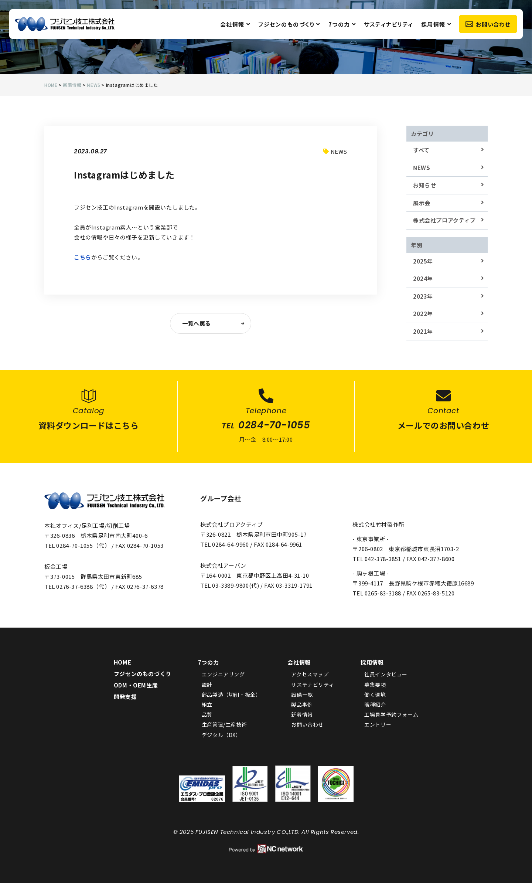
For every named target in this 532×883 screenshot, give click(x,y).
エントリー (377, 724)
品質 (207, 714)
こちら (82, 257)
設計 (207, 684)
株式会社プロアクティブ (444, 220)
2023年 (423, 296)
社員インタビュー (385, 674)
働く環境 (375, 694)
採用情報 (436, 24)
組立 (207, 704)
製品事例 (302, 704)
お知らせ (424, 185)
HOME (122, 662)
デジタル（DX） (221, 734)
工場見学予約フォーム (391, 714)
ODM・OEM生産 (136, 685)
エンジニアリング (223, 674)
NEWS (421, 167)
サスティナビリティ (388, 24)
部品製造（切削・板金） (231, 694)
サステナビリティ (312, 684)
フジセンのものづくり (289, 24)
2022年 (423, 313)
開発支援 (125, 696)
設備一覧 (302, 694)
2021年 (423, 331)
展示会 (421, 203)
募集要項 (375, 684)
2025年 (423, 261)
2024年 (423, 278)
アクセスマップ (309, 674)
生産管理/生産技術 (224, 724)
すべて (421, 150)
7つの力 (342, 24)
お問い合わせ (488, 24)
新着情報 (302, 714)
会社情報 (235, 24)
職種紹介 (375, 704)
